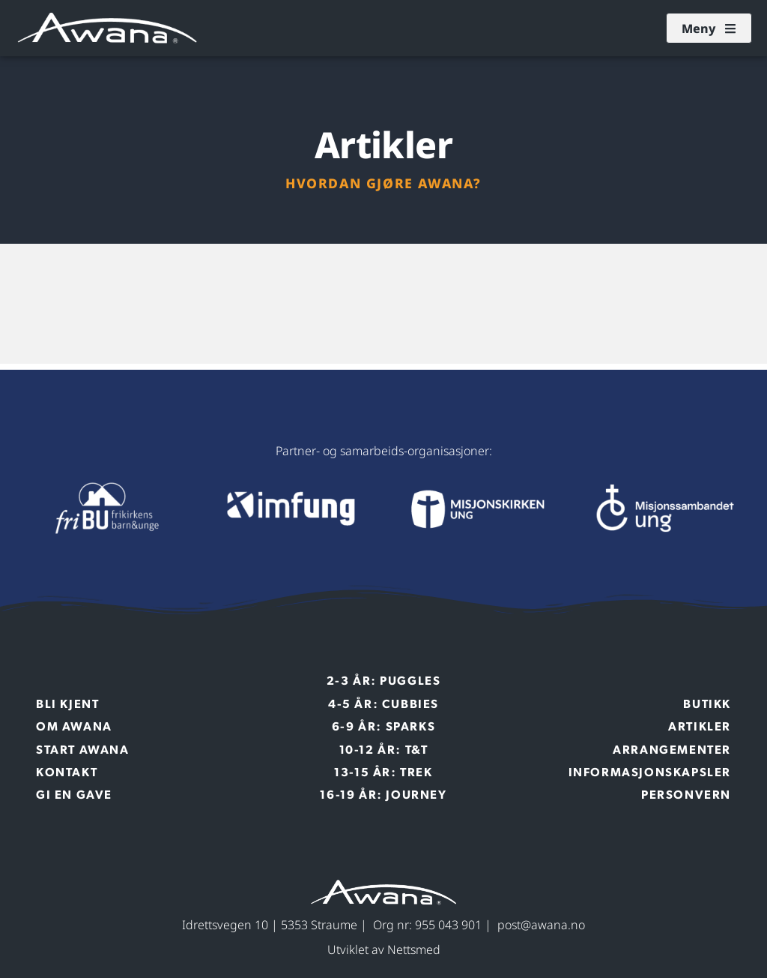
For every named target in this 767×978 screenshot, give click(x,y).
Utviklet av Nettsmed (383, 949)
